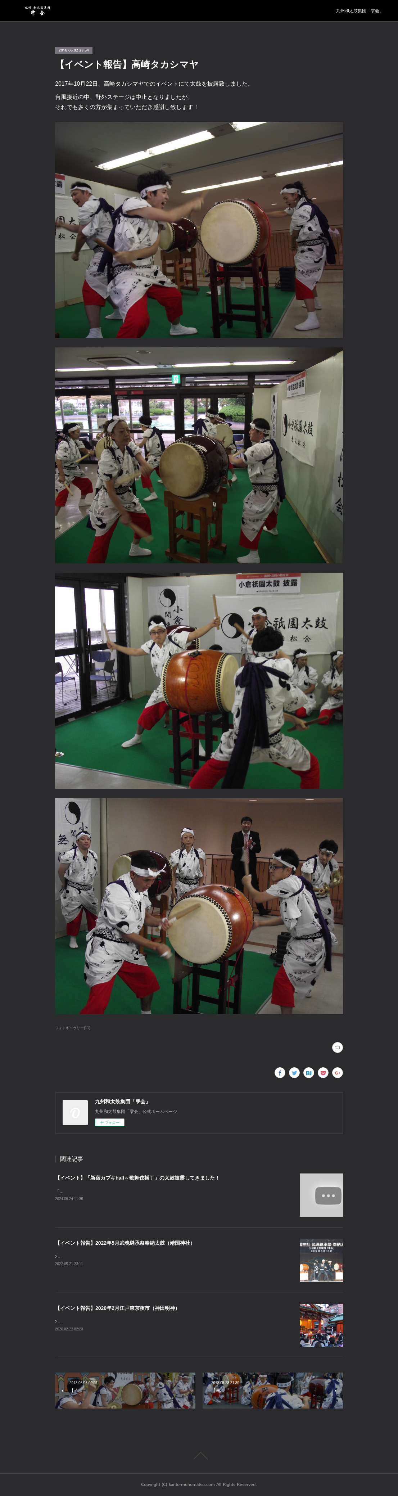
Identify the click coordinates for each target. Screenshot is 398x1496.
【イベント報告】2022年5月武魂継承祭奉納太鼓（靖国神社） (125, 1243)
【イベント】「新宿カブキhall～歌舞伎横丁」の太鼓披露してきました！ (137, 1178)
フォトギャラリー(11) (72, 1028)
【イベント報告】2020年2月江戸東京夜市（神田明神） (117, 1308)
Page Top (199, 1456)
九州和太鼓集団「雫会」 (360, 11)
